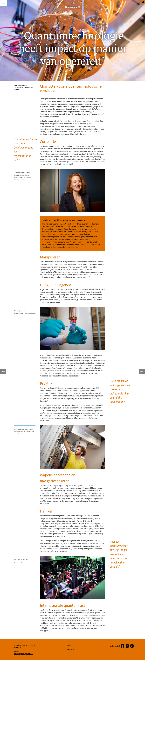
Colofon (69, 721)
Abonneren (70, 725)
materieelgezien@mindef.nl (24, 730)
